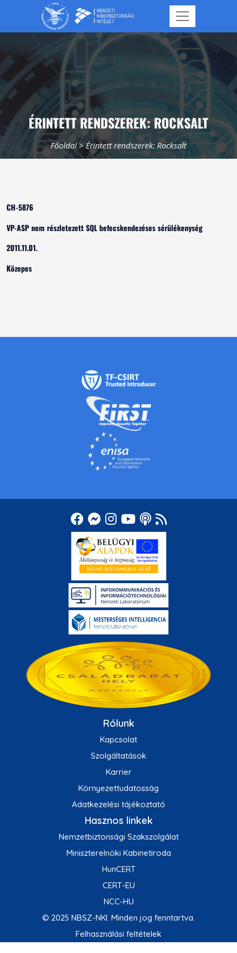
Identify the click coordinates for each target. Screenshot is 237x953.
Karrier (119, 772)
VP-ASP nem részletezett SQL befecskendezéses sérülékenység (104, 227)
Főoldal (63, 145)
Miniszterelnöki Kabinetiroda (118, 853)
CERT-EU (119, 885)
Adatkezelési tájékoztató (118, 804)
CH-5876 (19, 207)
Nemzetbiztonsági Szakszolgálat (119, 837)
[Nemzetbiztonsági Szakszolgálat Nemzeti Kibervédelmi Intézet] (88, 16)
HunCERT (119, 869)
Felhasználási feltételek (118, 934)
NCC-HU (119, 901)
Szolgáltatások (118, 756)
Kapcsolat (118, 739)
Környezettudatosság (118, 788)
